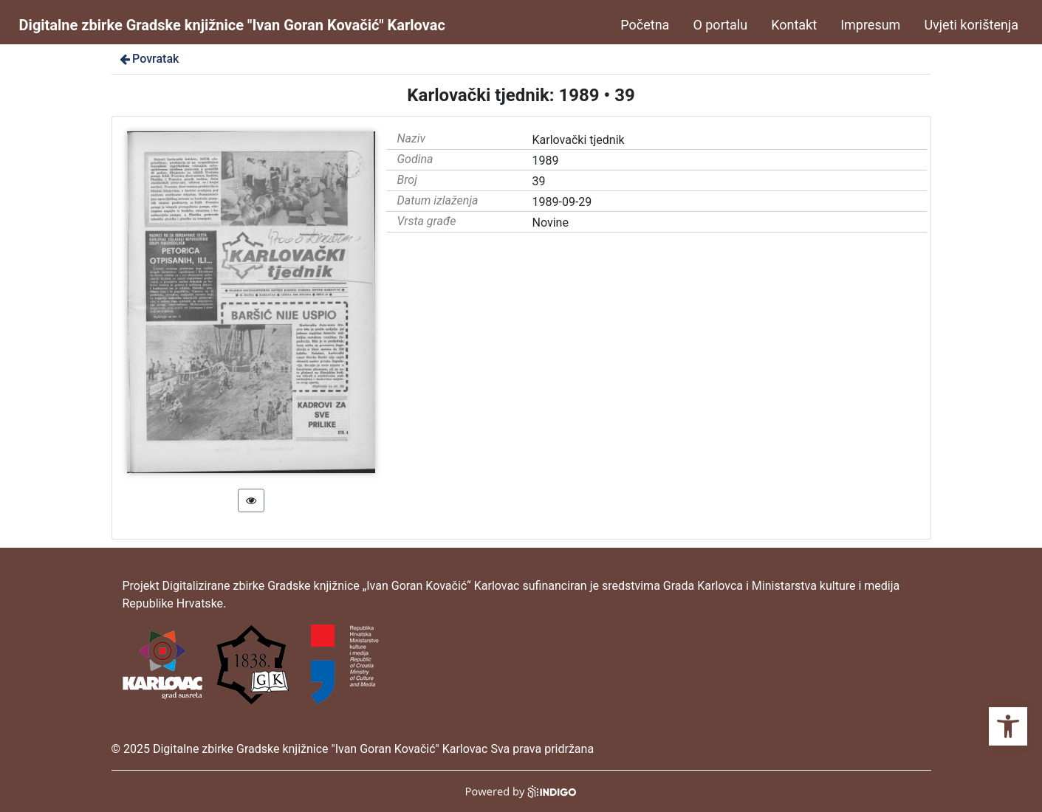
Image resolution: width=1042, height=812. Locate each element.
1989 (545, 161)
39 (539, 181)
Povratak (148, 59)
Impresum (870, 24)
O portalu (720, 24)
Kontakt (794, 24)
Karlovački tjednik (578, 140)
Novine (550, 223)
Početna (644, 24)
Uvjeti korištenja (971, 24)
